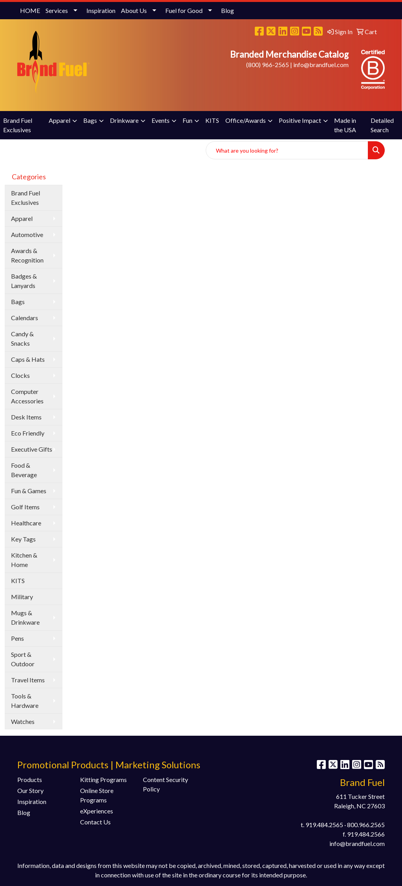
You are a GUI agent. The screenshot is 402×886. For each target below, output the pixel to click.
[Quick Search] (287, 150)
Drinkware (124, 120)
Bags (90, 120)
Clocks (20, 375)
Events (161, 120)
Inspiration (100, 10)
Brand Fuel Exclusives (17, 125)
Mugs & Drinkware (25, 617)
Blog (227, 10)
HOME (30, 10)
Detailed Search (382, 125)
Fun (187, 120)
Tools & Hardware (24, 700)
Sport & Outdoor (23, 659)
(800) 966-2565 (267, 64)
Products (29, 779)
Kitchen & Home (24, 559)
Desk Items (26, 417)
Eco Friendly (27, 433)
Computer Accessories (27, 396)
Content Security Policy (165, 784)
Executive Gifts (31, 449)
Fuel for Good (184, 10)
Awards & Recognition (27, 255)
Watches (23, 721)
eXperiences (96, 811)
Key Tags (23, 539)
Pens (17, 638)
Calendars (24, 317)
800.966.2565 (366, 824)
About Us (134, 10)
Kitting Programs (103, 779)
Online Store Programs (96, 795)
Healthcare (26, 523)
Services (57, 10)
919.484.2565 (324, 824)
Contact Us (95, 822)
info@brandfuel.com (321, 64)
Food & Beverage (24, 469)
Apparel (59, 120)
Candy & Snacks (22, 338)
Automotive (27, 234)
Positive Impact (300, 120)
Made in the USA (345, 125)
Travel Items (28, 680)
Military (22, 596)
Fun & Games (28, 490)
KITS (212, 120)
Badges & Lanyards (24, 280)
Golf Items (25, 506)
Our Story (30, 790)
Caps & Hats (28, 359)
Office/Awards (245, 120)
